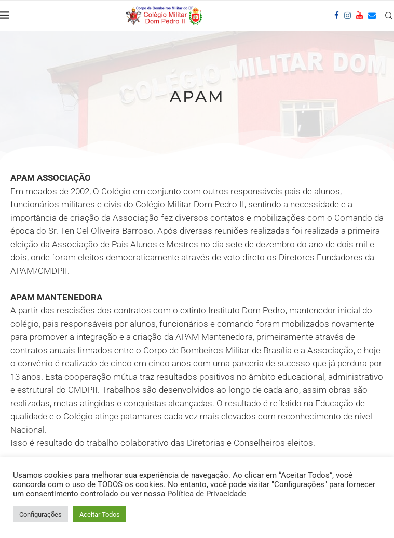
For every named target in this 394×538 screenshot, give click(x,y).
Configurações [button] (40, 514)
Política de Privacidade (206, 493)
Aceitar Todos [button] (99, 514)
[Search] (389, 16)
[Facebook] (336, 16)
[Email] (372, 16)
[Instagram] (347, 16)
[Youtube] (359, 16)
